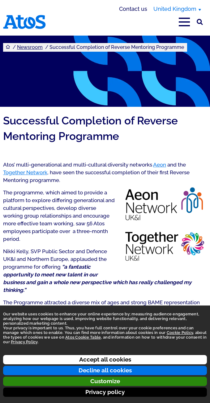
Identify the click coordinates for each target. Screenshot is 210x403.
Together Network (25, 172)
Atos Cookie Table (83, 337)
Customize (105, 381)
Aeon (159, 165)
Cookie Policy (180, 332)
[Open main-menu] (184, 22)
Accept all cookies (105, 359)
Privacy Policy (24, 342)
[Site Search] (200, 22)
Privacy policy (105, 391)
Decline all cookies (105, 370)
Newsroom (30, 47)
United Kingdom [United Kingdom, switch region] (174, 9)
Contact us (133, 9)
